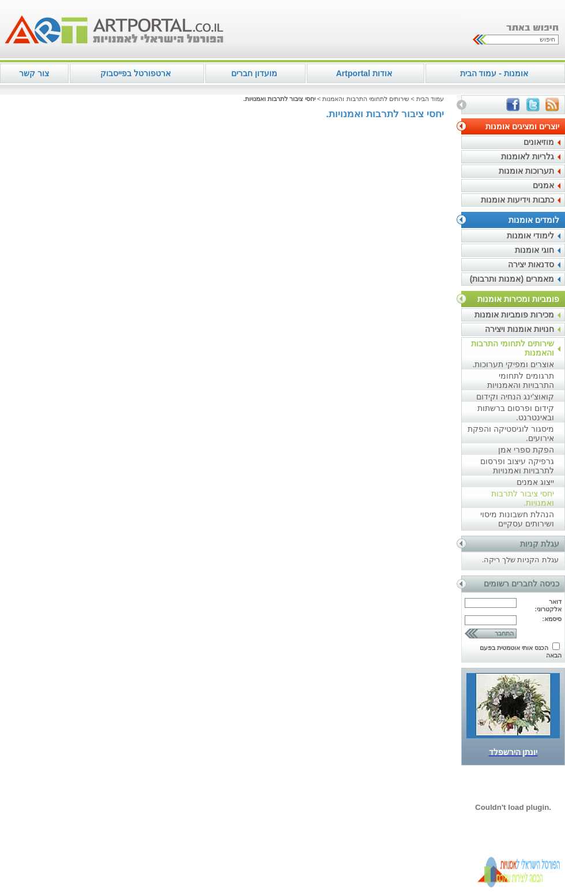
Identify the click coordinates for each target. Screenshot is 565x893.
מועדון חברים (254, 73)
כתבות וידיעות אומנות (517, 199)
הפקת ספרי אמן (526, 449)
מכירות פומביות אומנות (514, 314)
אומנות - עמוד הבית (494, 73)
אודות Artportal (364, 73)
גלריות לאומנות (527, 156)
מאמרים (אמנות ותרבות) (512, 278)
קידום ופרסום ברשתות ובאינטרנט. (515, 412)
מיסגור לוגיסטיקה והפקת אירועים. (511, 433)
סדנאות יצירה (531, 264)
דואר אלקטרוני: (548, 605)
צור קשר (34, 73)
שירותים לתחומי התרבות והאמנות (512, 348)
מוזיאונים (538, 142)
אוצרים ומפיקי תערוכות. (513, 364)
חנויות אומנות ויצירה (519, 329)
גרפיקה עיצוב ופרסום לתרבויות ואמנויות (517, 466)
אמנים (543, 185)
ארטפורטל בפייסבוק (135, 73)
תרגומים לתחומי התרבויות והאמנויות (520, 380)
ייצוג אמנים (535, 482)
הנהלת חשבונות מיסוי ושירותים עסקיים (517, 519)
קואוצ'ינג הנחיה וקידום (515, 396)
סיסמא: (552, 618)
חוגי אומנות (534, 250)
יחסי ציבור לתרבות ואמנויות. (522, 498)
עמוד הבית (430, 98)
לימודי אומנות (530, 235)
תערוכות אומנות (526, 170)
